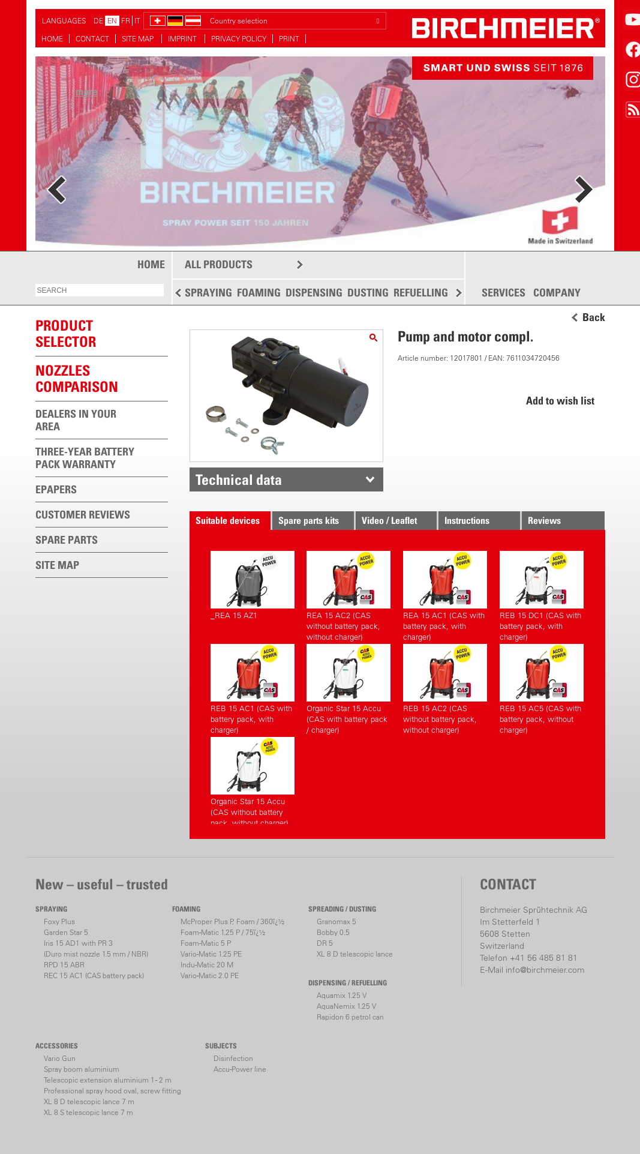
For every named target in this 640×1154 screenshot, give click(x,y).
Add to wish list (560, 400)
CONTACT (92, 38)
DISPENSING (314, 292)
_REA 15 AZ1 (253, 585)
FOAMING (259, 292)
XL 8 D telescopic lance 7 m (89, 1101)
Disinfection (233, 1058)
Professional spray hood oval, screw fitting (112, 1090)
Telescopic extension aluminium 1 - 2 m (108, 1079)
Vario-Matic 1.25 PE (211, 953)
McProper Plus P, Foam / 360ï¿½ (232, 921)
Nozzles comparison (76, 378)
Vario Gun (60, 1058)
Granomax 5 (336, 921)
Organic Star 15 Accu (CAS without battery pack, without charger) (253, 780)
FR (125, 20)
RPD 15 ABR (64, 964)
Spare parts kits (308, 520)
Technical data (239, 479)
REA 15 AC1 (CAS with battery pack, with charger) (445, 594)
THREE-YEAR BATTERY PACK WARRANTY (84, 457)
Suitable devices (228, 520)
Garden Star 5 (66, 932)
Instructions (466, 520)
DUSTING (368, 292)
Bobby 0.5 (333, 932)
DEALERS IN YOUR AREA (75, 420)
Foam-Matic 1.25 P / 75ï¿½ (223, 932)
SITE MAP (138, 38)
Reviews (544, 520)
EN (112, 20)
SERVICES (503, 293)
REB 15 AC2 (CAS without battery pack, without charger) (445, 687)
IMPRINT (183, 38)
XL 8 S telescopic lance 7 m (88, 1112)
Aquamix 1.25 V (341, 995)
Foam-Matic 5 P (206, 943)
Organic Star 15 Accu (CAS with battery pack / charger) (348, 687)
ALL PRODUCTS (219, 264)
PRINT (289, 38)
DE (98, 20)
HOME (52, 38)
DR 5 (325, 943)
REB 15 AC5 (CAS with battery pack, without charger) (542, 687)
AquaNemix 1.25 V (346, 1006)
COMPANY (557, 293)
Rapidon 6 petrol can (350, 1016)
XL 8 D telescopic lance (355, 953)
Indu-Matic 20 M (207, 964)
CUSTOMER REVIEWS (82, 514)
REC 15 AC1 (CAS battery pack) (94, 975)
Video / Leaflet (389, 520)
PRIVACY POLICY (238, 38)
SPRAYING (208, 292)
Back (593, 317)
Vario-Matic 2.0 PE (210, 975)
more (87, 91)
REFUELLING (420, 292)
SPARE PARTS (66, 539)
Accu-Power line (240, 1069)
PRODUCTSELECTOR (65, 333)
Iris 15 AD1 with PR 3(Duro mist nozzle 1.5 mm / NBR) (96, 948)
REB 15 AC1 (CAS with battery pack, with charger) (253, 687)
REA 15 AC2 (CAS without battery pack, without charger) (348, 594)
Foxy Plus (59, 921)
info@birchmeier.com (545, 969)
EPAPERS (56, 489)
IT (137, 20)
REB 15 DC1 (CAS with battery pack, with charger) (542, 594)
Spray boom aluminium (81, 1069)
